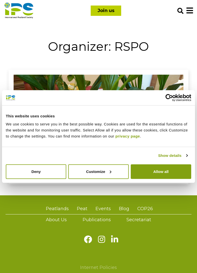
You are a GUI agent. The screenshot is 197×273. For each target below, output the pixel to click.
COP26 (145, 208)
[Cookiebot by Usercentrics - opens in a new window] (169, 98)
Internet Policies (98, 267)
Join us (105, 10)
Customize (98, 171)
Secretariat (138, 219)
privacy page (127, 136)
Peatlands (57, 208)
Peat (82, 208)
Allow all (161, 171)
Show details (170, 155)
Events (103, 208)
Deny (36, 171)
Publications (97, 219)
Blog (124, 208)
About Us (56, 219)
